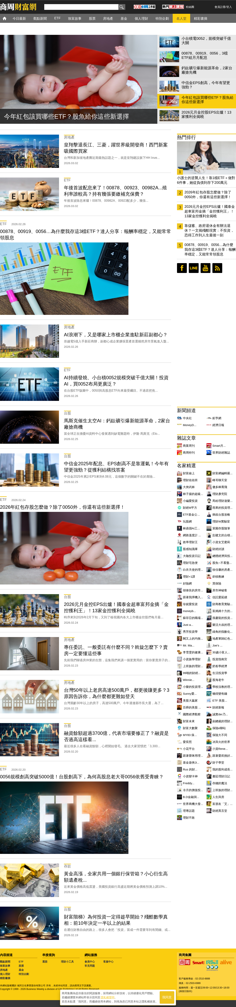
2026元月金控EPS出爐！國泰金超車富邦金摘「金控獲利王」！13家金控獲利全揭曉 (209, 211)
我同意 (167, 997)
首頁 (8, 18)
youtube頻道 (205, 268)
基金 (21, 969)
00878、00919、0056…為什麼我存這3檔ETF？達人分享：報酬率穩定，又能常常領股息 (210, 249)
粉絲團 (190, 6)
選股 (44, 961)
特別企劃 (24, 974)
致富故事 (5, 965)
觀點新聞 (5, 961)
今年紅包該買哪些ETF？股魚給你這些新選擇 (66, 116)
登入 (229, 6)
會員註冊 (220, 6)
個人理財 (5, 974)
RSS (217, 268)
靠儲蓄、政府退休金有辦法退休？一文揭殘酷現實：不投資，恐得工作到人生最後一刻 (209, 230)
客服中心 (108, 961)
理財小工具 (67, 961)
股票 (21, 965)
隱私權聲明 (107, 997)
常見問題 (90, 965)
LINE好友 (194, 268)
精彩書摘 (5, 978)
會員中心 (90, 961)
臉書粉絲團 (182, 268)
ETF (21, 961)
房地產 (4, 969)
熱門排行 (186, 137)
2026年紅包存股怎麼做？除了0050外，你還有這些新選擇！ (207, 194)
